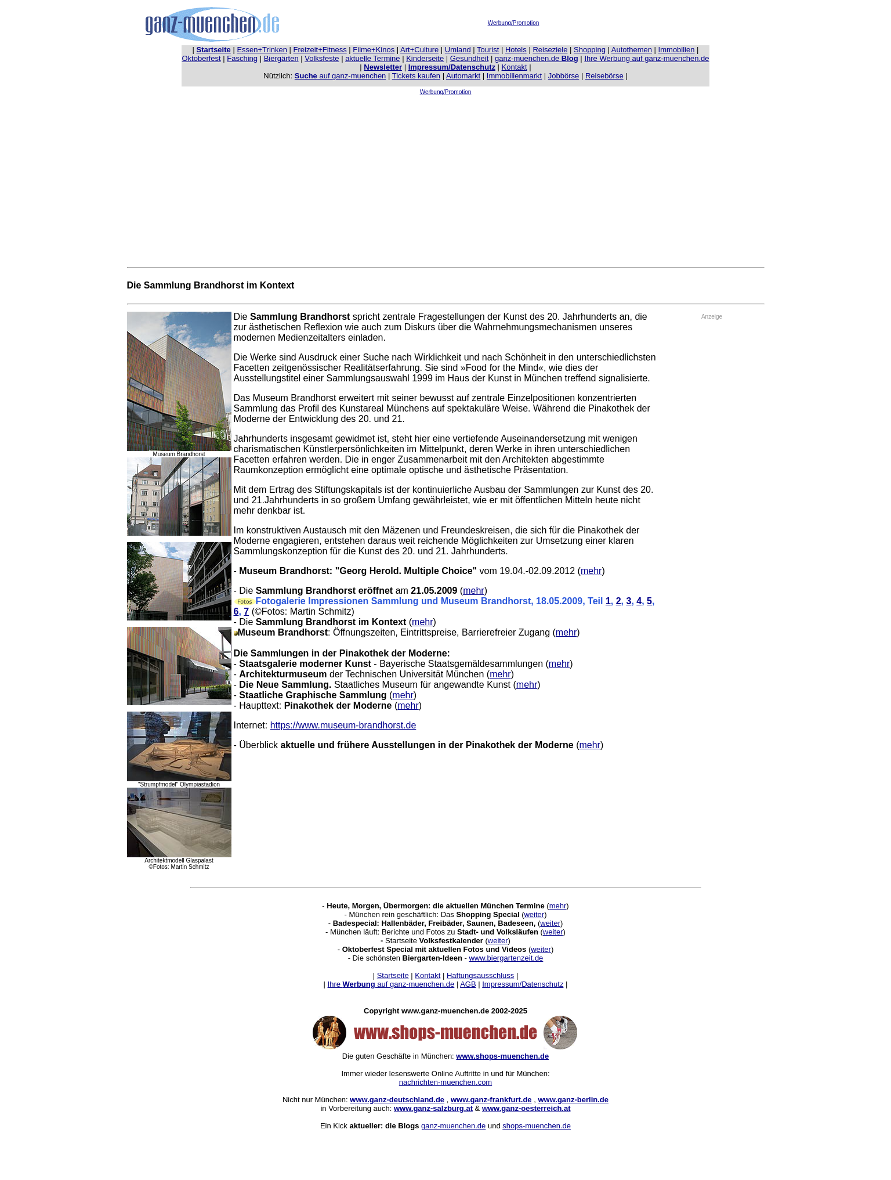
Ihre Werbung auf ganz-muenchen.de (646, 58)
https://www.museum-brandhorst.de (343, 725)
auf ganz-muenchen (340, 75)
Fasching (242, 58)
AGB (468, 984)
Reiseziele (550, 49)
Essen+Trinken (262, 49)
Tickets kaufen (416, 75)
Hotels (516, 49)
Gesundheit (469, 58)
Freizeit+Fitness (320, 49)
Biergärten (281, 58)
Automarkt (463, 75)
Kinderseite (425, 58)
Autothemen (631, 49)
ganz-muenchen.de (536, 58)
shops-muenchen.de (536, 1125)
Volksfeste (322, 58)
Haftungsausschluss (480, 975)
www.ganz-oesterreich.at (526, 1108)
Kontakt (514, 67)
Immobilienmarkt (514, 75)
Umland (458, 49)
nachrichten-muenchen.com (445, 1082)
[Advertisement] (445, 179)
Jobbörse (563, 75)
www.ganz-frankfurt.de (491, 1099)
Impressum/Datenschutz (522, 984)
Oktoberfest (201, 58)
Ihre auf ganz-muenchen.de (391, 984)
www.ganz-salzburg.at (433, 1108)
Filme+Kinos (373, 49)
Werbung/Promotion (513, 23)
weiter (534, 914)
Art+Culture (419, 49)
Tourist (488, 49)
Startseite (393, 975)
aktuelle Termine (372, 58)
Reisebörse (604, 75)
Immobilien (676, 49)
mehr (591, 571)
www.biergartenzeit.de (506, 958)
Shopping (590, 49)
